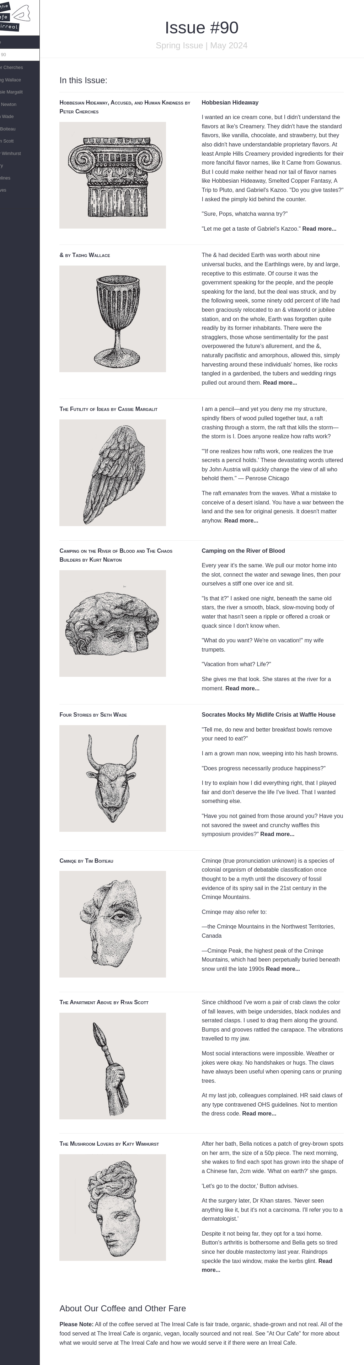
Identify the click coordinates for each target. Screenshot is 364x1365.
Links (8, 202)
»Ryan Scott (15, 141)
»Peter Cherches (20, 67)
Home (9, 42)
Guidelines (13, 178)
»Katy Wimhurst (19, 153)
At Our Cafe (291, 1334)
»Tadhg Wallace (19, 79)
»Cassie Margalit (20, 92)
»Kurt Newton (17, 104)
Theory (10, 165)
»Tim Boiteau (16, 129)
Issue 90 (11, 54)
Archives (11, 190)
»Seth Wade (15, 116)
